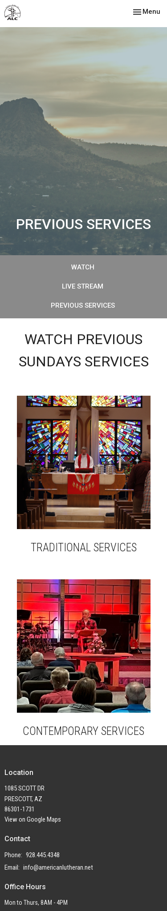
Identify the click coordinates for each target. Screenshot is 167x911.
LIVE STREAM (82, 286)
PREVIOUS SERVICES (83, 305)
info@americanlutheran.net (58, 867)
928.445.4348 (43, 855)
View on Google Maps (32, 819)
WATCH (82, 267)
